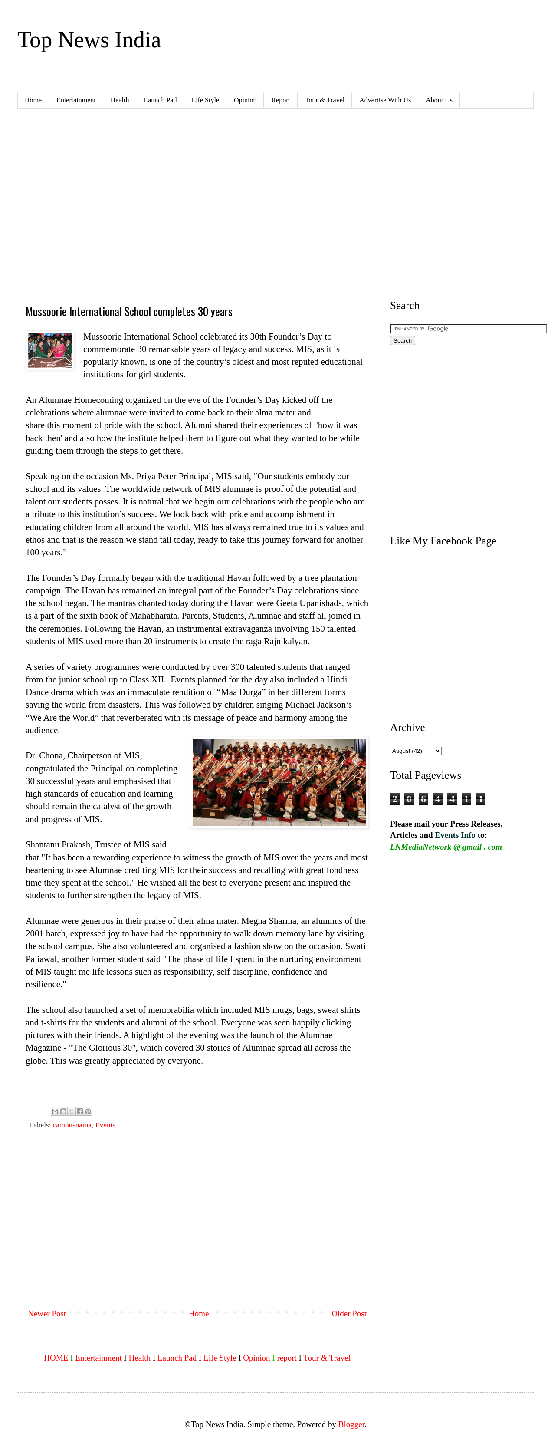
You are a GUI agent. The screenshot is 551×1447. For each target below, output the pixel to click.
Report (280, 100)
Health (120, 100)
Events (105, 1125)
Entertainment (76, 100)
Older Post (349, 1313)
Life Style (205, 100)
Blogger (351, 1424)
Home (33, 100)
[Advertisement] (197, 1231)
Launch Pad (160, 100)
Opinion (245, 100)
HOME (56, 1357)
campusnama (72, 1125)
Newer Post (47, 1313)
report (286, 1357)
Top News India (89, 39)
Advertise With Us (385, 100)
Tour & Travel (324, 100)
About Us (439, 100)
